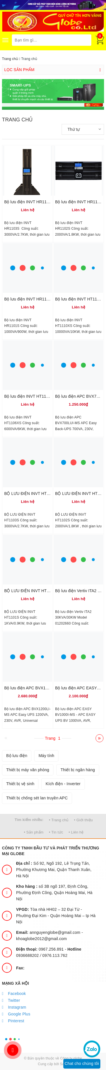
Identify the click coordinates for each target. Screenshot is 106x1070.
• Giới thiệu (83, 820)
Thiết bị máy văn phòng (27, 770)
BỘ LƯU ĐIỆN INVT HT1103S (31, 493)
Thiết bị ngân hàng (77, 770)
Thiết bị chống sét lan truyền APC (37, 798)
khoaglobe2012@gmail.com (41, 938)
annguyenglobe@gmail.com (48, 932)
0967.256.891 (40, 949)
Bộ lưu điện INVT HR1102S (80, 202)
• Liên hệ (76, 832)
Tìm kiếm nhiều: (29, 820)
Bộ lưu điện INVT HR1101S (29, 299)
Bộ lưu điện (16, 755)
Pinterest (13, 1021)
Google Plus (16, 1014)
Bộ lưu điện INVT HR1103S (29, 202)
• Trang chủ (59, 820)
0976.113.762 (55, 955)
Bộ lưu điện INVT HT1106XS (30, 396)
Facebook (14, 993)
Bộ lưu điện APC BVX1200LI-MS (33, 688)
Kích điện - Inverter (63, 783)
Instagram (14, 1007)
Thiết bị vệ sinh (20, 783)
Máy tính (46, 755)
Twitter (11, 1000)
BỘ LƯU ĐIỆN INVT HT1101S (31, 590)
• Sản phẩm (33, 832)
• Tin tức (56, 832)
